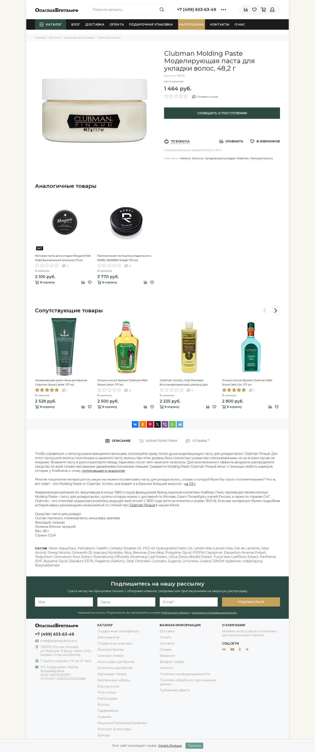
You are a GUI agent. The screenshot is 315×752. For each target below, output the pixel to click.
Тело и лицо (106, 692)
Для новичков (108, 637)
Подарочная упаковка (151, 24)
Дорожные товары (111, 674)
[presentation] (264, 310)
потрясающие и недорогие (103, 471)
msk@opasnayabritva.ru (58, 641)
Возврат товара (172, 662)
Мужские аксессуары (114, 729)
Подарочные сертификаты (118, 631)
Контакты (219, 24)
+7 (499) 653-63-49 (196, 9)
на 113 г (190, 484)
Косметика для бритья (115, 668)
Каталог (50, 24)
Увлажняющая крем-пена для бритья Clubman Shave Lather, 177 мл (61, 382)
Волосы (198, 158)
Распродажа (191, 24)
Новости (166, 668)
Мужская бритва (110, 650)
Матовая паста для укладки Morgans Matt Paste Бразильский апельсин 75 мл (63, 258)
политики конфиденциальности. (214, 612)
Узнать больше (170, 746)
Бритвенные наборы (113, 680)
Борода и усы (108, 686)
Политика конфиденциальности (185, 674)
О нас (239, 24)
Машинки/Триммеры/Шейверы (122, 723)
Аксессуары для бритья (115, 662)
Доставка (94, 24)
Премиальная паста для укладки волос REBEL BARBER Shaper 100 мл (124, 258)
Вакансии (167, 656)
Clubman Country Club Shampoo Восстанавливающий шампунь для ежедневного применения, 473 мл (184, 383)
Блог (75, 24)
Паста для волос (261, 158)
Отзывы (166, 650)
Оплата (117, 24)
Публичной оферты (175, 612)
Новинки (104, 717)
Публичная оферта (175, 690)
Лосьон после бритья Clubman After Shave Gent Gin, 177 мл (247, 382)
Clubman (243, 158)
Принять (194, 746)
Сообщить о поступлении (222, 113)
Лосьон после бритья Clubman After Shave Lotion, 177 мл (122, 382)
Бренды (103, 735)
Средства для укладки (220, 158)
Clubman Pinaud (142, 505)
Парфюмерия (108, 711)
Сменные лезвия (110, 656)
